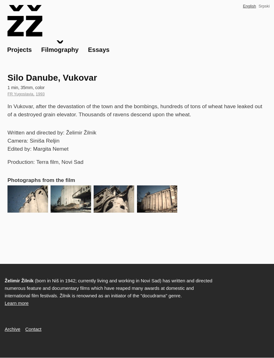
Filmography (60, 49)
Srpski (264, 6)
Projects (19, 49)
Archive (12, 329)
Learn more (17, 303)
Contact (33, 329)
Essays (99, 49)
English (249, 6)
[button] (27, 199)
